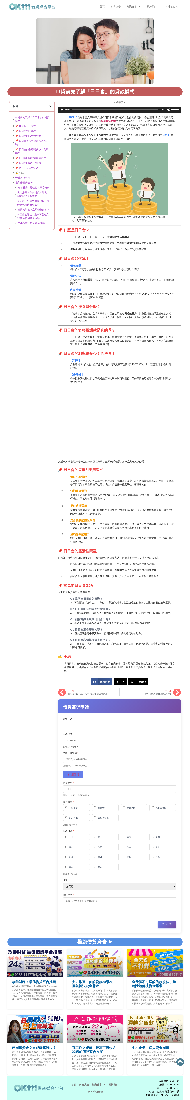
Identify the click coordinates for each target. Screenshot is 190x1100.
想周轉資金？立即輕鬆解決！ (34, 209)
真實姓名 (68, 719)
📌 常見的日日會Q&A (26, 167)
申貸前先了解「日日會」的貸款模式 (32, 119)
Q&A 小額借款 (170, 6)
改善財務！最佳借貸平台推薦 (34, 187)
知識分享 (134, 6)
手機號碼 (68, 734)
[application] (119, 109)
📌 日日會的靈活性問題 (28, 162)
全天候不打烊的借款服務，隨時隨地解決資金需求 (33, 203)
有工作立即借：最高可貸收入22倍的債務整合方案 (33, 216)
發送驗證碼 (73, 774)
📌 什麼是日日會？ (25, 126)
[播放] (61, 109)
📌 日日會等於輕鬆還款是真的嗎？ (31, 142)
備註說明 (68, 895)
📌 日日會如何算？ (25, 130)
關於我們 (152, 6)
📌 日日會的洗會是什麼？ (29, 135)
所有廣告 (116, 6)
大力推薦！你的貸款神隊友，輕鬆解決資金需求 (33, 194)
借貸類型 (68, 802)
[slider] (115, 109)
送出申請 (167, 924)
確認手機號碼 (70, 753)
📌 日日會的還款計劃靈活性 (30, 158)
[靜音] (168, 109)
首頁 (102, 6)
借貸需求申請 (22, 177)
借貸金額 (68, 783)
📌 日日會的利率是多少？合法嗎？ (31, 151)
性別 (65, 880)
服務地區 (68, 831)
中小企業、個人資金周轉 (31, 223)
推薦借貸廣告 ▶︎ (24, 182)
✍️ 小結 (19, 172)
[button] (49, 106)
